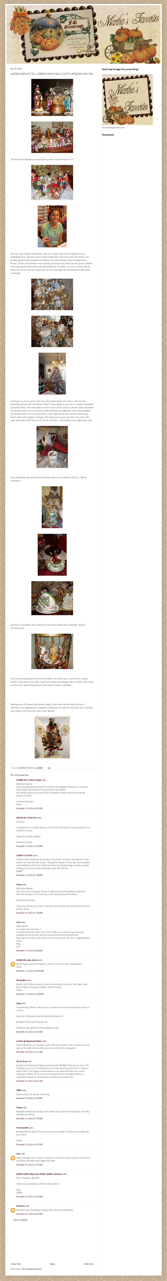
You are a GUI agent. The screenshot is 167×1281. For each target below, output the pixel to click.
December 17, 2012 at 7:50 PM (29, 913)
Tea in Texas (21, 1061)
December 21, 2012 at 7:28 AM (29, 1118)
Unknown (20, 1206)
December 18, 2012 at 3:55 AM (29, 1032)
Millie (18, 1090)
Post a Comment (21, 1220)
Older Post (88, 1264)
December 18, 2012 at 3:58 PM (29, 1098)
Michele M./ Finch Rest (26, 818)
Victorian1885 (22, 1128)
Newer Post (16, 1264)
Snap (18, 1003)
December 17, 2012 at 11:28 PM (29, 994)
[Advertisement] (52, 1242)
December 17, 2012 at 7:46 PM (29, 875)
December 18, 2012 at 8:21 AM (29, 1081)
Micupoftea (21, 980)
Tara (18, 1154)
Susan (19, 884)
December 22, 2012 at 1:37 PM (29, 1144)
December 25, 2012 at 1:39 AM (29, 1165)
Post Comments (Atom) (31, 1269)
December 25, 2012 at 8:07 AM (29, 1214)
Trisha (19, 1107)
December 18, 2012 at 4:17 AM (29, 1052)
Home (52, 1264)
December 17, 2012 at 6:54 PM (29, 808)
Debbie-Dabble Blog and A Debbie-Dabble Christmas (39, 1174)
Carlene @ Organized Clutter (28, 1041)
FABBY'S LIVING (24, 855)
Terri (18, 922)
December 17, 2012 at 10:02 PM (30, 971)
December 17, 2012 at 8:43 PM (29, 951)
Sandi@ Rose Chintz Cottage (28, 780)
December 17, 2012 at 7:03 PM (29, 846)
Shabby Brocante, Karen (26, 960)
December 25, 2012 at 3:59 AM (29, 1197)
